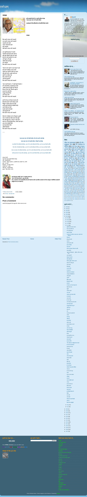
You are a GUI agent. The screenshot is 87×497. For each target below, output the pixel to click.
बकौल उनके (69, 322)
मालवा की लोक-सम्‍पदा (76, 177)
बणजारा (68, 326)
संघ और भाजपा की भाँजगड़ (78, 188)
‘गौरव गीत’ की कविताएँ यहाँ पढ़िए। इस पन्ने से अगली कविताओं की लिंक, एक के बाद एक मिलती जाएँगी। (31, 147)
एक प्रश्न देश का (69, 383)
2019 (67, 410)
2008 (67, 429)
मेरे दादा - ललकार (72, 175)
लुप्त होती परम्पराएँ (75, 193)
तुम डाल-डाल (82, 184)
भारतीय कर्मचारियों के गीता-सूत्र (69, 131)
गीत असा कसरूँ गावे (70, 228)
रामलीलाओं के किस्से (73, 181)
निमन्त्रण (68, 237)
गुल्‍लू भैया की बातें (76, 184)
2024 (67, 210)
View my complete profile (69, 35)
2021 (67, 216)
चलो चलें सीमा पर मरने (70, 324)
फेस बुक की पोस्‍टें (74, 196)
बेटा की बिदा (69, 320)
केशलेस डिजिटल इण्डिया (68, 184)
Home (32, 239)
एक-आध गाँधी (69, 341)
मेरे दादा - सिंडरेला (74, 199)
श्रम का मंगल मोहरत (70, 374)
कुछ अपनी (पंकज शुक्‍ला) (63, 449)
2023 (67, 212)
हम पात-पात (81, 181)
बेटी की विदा (69, 363)
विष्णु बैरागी (74, 17)
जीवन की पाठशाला (73, 161)
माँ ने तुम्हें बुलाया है (70, 230)
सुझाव (68, 288)
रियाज (68, 333)
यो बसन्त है (68, 270)
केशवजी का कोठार (69, 191)
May (68, 404)
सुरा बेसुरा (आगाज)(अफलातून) (64, 489)
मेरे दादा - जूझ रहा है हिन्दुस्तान (78, 152)
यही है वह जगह (61, 471)
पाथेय (68, 372)
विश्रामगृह (68, 266)
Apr (68, 406)
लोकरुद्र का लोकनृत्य (70, 272)
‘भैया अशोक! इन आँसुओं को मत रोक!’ (73, 342)
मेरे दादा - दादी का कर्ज (67, 199)
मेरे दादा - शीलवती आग (69, 158)
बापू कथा (79, 172)
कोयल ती (68, 309)
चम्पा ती (68, 400)
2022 (67, 214)
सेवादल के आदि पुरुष (70, 262)
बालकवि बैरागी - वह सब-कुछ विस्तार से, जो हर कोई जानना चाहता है (77, 83)
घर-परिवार (75, 191)
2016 (67, 416)
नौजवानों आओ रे (69, 337)
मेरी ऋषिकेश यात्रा (75, 192)
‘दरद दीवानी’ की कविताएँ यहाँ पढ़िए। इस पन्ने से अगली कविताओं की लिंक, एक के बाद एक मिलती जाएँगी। (31, 144)
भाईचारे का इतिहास (80, 183)
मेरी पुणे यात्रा (75, 180)
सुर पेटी (60, 488)
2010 (67, 425)
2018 (67, 412)
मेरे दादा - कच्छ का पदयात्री (76, 169)
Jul (67, 223)
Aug (68, 221)
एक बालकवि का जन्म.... (71, 335)
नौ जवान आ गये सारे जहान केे (72, 285)
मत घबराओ (69, 296)
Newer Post (5, 239)
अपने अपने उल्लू (69, 327)
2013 (67, 420)
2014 (67, 418)
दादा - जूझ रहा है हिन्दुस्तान (69, 195)
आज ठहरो (68, 396)
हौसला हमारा (69, 385)
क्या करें (68, 378)
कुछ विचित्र (66, 183)
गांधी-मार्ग (74, 173)
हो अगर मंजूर (69, 300)
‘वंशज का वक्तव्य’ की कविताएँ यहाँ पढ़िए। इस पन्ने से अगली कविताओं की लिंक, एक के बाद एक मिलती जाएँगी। (31, 150)
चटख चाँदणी (69, 250)
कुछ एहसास (61, 450)
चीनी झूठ (83, 193)
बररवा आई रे (69, 339)
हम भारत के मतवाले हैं (70, 344)
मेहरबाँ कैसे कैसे (82, 192)
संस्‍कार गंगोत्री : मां (67, 189)
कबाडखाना (60, 445)
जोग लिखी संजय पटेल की (63, 455)
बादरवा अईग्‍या (69, 357)
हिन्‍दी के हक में (67, 156)
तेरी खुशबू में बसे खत (62, 462)
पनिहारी (68, 376)
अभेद (67, 354)
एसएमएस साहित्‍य (82, 189)
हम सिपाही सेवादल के (70, 391)
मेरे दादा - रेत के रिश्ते (77, 156)
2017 (67, 414)
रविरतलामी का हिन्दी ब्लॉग (63, 474)
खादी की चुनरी (69, 331)
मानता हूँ (68, 316)
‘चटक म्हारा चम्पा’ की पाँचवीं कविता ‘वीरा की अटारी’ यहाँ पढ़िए (32, 138)
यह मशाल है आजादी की (71, 313)
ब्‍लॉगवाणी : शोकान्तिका (81, 196)
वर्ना (67, 311)
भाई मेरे (68, 277)
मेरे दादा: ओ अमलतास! (73, 164)
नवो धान (68, 368)
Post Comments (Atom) (13, 241)
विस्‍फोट (60, 478)
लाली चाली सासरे (70, 303)
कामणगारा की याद (70, 346)
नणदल (68, 382)
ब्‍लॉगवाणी (60, 467)
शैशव (59, 481)
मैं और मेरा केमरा (81, 199)
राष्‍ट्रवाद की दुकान (77, 171)
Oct (68, 217)
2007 (67, 431)
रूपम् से (68, 241)
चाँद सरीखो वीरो (69, 259)
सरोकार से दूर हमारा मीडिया (71, 367)
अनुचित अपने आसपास (76, 149)
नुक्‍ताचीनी (60, 464)
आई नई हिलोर (69, 350)
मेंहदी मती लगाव (69, 286)
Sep (68, 219)
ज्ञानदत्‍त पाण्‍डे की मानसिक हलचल (64, 457)
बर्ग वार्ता (60, 466)
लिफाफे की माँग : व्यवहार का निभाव (70, 91)
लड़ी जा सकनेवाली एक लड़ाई (69, 76)
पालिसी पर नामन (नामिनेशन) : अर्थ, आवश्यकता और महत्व (74, 111)
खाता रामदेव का (70, 187)
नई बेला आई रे (69, 290)
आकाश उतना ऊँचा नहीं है (71, 294)
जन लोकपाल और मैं (77, 168)
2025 (67, 208)
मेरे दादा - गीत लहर (74, 197)
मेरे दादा (76, 147)
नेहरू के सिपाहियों (70, 329)
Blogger (58, 493)
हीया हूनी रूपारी (69, 239)
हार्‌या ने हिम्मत (69, 244)
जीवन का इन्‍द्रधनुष (69, 142)
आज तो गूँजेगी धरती (70, 380)
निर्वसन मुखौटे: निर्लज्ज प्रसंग (72, 260)
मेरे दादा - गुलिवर (81, 197)
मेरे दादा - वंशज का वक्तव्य (76, 185)
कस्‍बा (59, 447)
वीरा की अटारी (69, 387)
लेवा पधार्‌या (69, 264)
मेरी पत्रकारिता (80, 176)
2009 (67, 427)
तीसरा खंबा (60, 461)
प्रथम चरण (69, 389)
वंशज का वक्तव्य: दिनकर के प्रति (75, 69)
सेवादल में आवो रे (69, 257)
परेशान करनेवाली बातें (67, 192)
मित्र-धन (60, 469)
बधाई (67, 359)
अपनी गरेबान (74, 146)
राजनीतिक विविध (68, 193)
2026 (67, 206)
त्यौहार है (68, 318)
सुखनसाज (60, 486)
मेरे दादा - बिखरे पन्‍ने (68, 168)
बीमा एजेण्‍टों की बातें (78, 187)
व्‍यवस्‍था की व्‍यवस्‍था (75, 179)
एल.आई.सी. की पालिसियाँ (72, 176)
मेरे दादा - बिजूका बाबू (76, 165)
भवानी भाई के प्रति (70, 242)
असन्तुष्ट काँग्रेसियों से (70, 273)
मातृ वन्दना (68, 246)
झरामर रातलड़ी (69, 232)
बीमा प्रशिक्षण (72, 183)
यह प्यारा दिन (69, 268)
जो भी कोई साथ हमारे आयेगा (71, 301)
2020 (67, 409)
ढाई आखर (60, 459)
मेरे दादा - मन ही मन (71, 159)
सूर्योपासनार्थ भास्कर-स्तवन (71, 226)
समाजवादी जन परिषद (62, 484)
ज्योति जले (68, 307)
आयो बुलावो (69, 275)
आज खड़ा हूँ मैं (69, 255)
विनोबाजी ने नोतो (69, 281)
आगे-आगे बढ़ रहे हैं (70, 355)
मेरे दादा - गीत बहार (68, 197)
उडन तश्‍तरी (61, 444)
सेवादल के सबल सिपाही (71, 398)
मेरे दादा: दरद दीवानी (71, 153)
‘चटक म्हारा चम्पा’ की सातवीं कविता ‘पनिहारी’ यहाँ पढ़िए (32, 141)
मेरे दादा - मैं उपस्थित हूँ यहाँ (78, 167)
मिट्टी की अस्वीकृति (70, 402)
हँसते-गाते (68, 361)
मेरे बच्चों (68, 348)
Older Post (58, 239)
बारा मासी (68, 395)
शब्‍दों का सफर (61, 479)
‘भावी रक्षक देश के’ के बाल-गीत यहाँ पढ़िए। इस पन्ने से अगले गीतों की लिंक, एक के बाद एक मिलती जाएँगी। (32, 153)
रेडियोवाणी (60, 476)
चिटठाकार (60, 454)
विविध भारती (69, 279)
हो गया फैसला (69, 365)
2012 (67, 422)
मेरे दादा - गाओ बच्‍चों (72, 172)
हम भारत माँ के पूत (70, 370)
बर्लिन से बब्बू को (81, 158)
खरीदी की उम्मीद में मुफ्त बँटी (75, 103)
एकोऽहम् (4, 6)
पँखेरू (68, 393)
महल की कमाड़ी (69, 352)
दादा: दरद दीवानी (77, 195)
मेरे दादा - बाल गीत (67, 177)
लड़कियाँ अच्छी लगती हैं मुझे (69, 97)
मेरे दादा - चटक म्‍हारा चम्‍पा (9, 193)
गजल (80, 193)
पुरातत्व (70, 196)
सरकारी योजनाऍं (75, 189)
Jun (68, 225)
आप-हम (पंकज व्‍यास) (62, 442)
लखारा (68, 314)
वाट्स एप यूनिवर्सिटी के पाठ (68, 200)
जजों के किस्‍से (80, 191)
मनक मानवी (69, 298)
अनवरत (60, 440)
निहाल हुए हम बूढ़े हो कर (74, 117)
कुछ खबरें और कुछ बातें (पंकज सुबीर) (65, 452)
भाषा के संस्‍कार (68, 185)
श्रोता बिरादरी (61, 483)
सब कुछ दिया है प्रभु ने (70, 305)
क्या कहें (68, 283)
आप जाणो (68, 292)
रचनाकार (60, 472)
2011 (67, 423)
